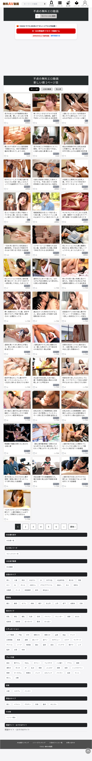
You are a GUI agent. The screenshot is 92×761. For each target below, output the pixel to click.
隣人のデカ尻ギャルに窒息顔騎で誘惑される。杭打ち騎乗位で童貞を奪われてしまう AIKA (16, 148)
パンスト (28, 691)
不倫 (20, 635)
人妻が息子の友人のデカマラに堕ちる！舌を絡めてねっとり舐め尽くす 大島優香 (74, 479)
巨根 (36, 704)
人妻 (15, 580)
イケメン (17, 704)
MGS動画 (9, 567)
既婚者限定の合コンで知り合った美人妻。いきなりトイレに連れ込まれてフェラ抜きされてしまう (45, 215)
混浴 (51, 645)
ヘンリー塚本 (10, 717)
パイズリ (60, 673)
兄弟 (81, 603)
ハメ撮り (60, 663)
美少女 (71, 580)
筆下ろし (17, 663)
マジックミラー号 (12, 554)
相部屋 (28, 645)
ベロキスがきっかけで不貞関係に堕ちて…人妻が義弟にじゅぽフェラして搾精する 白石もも (17, 512)
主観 (17, 678)
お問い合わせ (70, 743)
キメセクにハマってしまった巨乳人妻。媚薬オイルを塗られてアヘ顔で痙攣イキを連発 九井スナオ (74, 214)
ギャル (23, 585)
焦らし (8, 678)
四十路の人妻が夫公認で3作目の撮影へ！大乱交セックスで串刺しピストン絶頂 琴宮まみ (17, 413)
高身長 (18, 621)
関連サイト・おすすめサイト (17, 729)
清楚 (79, 580)
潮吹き (8, 668)
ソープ (19, 645)
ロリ (7, 585)
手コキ (18, 668)
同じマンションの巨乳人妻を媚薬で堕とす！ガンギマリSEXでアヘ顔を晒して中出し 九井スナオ (17, 281)
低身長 (8, 621)
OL (15, 585)
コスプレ (17, 691)
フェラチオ (48, 663)
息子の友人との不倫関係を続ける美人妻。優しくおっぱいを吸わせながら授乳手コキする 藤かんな (16, 116)
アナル (69, 663)
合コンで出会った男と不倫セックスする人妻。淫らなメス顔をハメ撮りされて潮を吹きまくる (16, 214)
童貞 (44, 704)
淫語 (68, 673)
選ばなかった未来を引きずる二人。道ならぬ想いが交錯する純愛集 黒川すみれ (45, 314)
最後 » (72, 526)
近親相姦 (9, 640)
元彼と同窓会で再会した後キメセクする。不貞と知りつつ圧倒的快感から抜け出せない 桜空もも (45, 182)
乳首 (30, 616)
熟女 (23, 580)
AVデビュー (56, 640)
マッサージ (77, 640)
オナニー (37, 663)
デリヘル (9, 645)
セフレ (24, 603)
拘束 (23, 649)
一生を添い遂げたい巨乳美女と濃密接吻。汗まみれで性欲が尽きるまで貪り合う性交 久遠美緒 (16, 248)
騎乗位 (28, 673)
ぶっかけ (49, 668)
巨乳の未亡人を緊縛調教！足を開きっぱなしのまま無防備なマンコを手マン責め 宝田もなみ (74, 413)
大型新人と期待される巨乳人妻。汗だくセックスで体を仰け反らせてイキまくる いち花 (74, 181)
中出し (27, 663)
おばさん (32, 580)
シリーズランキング (39, 743)
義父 (7, 603)
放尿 (66, 668)
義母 (15, 603)
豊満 (38, 621)
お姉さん (33, 585)
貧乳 (15, 616)
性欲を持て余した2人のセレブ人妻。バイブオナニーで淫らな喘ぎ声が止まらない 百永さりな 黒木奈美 (74, 380)
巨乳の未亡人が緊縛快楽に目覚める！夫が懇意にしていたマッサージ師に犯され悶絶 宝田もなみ (45, 413)
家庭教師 (28, 590)
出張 (15, 649)
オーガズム (18, 673)
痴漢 (18, 640)
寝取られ (37, 635)
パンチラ (61, 645)
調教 (58, 668)
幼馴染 (72, 603)
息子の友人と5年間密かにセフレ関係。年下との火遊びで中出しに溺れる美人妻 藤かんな (45, 148)
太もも (77, 616)
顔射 (40, 668)
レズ (79, 645)
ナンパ (72, 635)
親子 (39, 603)
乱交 (32, 668)
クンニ (77, 673)
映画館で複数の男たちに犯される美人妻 (16, 445)
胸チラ (71, 645)
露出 (36, 645)
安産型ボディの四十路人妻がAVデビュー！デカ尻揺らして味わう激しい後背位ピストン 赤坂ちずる (74, 314)
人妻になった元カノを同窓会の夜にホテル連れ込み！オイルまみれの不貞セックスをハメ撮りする (74, 116)
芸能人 (59, 585)
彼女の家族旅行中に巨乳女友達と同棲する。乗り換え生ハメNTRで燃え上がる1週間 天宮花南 (74, 148)
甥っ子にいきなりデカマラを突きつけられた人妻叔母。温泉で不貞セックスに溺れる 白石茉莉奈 (45, 116)
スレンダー (59, 616)
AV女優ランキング (23, 743)
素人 (7, 580)
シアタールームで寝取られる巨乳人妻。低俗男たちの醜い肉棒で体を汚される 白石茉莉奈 (45, 248)
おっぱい (47, 621)
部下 (64, 603)
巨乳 (7, 616)
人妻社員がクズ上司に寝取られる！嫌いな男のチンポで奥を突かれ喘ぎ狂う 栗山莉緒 (45, 347)
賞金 (64, 635)
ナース (18, 590)
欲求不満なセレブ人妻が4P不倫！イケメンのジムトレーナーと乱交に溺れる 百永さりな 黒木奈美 (17, 380)
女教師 (8, 590)
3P (25, 668)
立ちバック (48, 673)
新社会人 (46, 590)
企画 (56, 635)
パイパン (48, 616)
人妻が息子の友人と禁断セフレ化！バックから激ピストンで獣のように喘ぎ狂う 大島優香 (74, 446)
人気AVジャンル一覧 (55, 743)
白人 (67, 585)
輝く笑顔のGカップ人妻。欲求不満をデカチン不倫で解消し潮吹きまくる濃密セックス (17, 314)
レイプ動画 (10, 635)
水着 (7, 691)
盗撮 (26, 640)
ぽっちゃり (28, 621)
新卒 (36, 590)
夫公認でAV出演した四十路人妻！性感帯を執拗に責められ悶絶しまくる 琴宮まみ (45, 380)
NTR (27, 635)
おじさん (54, 704)
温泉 (44, 645)
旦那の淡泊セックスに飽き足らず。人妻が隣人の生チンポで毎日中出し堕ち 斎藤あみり (74, 347)
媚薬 (77, 663)
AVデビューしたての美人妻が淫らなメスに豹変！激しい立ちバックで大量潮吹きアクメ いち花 (16, 181)
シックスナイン (77, 668)
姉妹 (32, 603)
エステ (66, 640)
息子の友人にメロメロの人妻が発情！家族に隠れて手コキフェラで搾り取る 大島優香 (16, 479)
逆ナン (45, 640)
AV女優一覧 (10, 540)
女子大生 (49, 580)
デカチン (28, 704)
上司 (56, 603)
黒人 (7, 704)
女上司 (48, 603)
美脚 (68, 616)
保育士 (76, 585)
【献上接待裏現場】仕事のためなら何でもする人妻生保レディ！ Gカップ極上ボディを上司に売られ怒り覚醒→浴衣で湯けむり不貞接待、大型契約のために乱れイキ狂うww (45, 446)
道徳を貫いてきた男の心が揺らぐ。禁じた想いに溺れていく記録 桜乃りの (16, 347)
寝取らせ (47, 635)
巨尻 (38, 616)
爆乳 (23, 616)
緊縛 (7, 673)
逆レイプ (35, 640)
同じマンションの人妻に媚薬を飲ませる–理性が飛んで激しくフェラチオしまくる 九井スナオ (74, 248)
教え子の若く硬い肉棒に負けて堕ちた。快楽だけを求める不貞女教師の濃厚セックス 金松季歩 (74, 281)
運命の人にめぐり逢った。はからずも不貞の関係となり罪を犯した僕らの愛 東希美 (45, 281)
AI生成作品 (60, 580)
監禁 (7, 649)
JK (41, 580)
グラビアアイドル (46, 585)
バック (37, 673)
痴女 (7, 663)
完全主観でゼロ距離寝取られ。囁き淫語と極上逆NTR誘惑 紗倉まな (45, 479)
